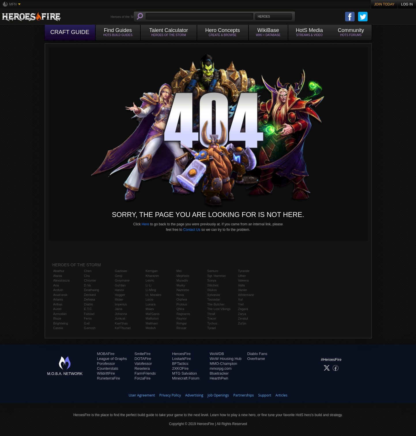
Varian (242, 290)
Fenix (88, 318)
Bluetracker (219, 373)
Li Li (148, 285)
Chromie (90, 280)
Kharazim (152, 276)
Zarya (242, 314)
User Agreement (142, 395)
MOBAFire (105, 354)
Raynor (181, 318)
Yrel (241, 304)
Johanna (121, 314)
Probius (181, 304)
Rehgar (181, 323)
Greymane (122, 280)
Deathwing (91, 290)
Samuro (213, 271)
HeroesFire (181, 354)
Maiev (150, 309)
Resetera (142, 368)
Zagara (243, 309)
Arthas (58, 304)
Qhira (180, 309)
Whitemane (246, 295)
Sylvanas (213, 295)
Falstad (89, 314)
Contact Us (191, 230)
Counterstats (107, 368)
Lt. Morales (153, 295)
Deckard (90, 295)
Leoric (150, 280)
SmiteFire (143, 354)
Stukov (212, 290)
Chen (87, 271)
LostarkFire (181, 358)
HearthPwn (219, 378)
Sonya (211, 280)
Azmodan (60, 314)
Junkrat (120, 318)
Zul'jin (242, 323)
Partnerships (243, 395)
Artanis (58, 299)
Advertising (194, 395)
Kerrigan (152, 271)
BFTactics (180, 363)
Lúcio (149, 299)
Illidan (119, 299)
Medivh (151, 328)
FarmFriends (145, 373)
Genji (118, 276)
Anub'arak (60, 295)
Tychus (212, 323)
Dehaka (89, 299)
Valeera (243, 280)
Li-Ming (151, 290)
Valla (241, 285)
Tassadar (213, 299)
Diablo (88, 304)
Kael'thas (121, 323)
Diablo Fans (257, 354)
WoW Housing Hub (225, 358)
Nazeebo (182, 290)
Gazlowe (121, 271)
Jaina (118, 309)
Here (145, 224)
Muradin (182, 280)
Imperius (121, 304)
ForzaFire (143, 378)
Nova (180, 295)
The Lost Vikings (219, 309)
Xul (240, 299)
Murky (180, 285)
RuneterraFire (108, 378)
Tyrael (211, 328)
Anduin (58, 290)
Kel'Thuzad (123, 328)
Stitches (213, 285)
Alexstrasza (61, 280)
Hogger (120, 295)
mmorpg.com (220, 368)
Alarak (57, 276)
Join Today (384, 4)
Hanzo (119, 290)
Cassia (58, 328)
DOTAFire (143, 358)
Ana (56, 285)
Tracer (211, 318)
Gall (87, 323)
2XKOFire (180, 368)
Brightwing (60, 323)
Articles (281, 395)
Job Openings (218, 395)
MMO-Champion (223, 363)
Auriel (57, 309)
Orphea (181, 299)
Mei (179, 271)
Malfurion (152, 318)
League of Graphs (112, 358)
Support (264, 395)
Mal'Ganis (153, 314)
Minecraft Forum (185, 378)
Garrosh (89, 328)
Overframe (256, 358)
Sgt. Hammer (216, 276)
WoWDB (217, 354)
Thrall (211, 314)
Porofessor (106, 363)
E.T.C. (88, 309)
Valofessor (143, 363)
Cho (87, 276)
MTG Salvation (184, 373)
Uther (242, 276)
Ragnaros (183, 314)
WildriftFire (106, 373)
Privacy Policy (170, 395)
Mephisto (182, 276)
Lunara (150, 304)
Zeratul (243, 318)
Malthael (152, 323)
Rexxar (181, 328)
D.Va (87, 285)
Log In (407, 4)
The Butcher (216, 304)
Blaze (57, 318)
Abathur (59, 271)
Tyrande (244, 271)
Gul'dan (120, 285)
